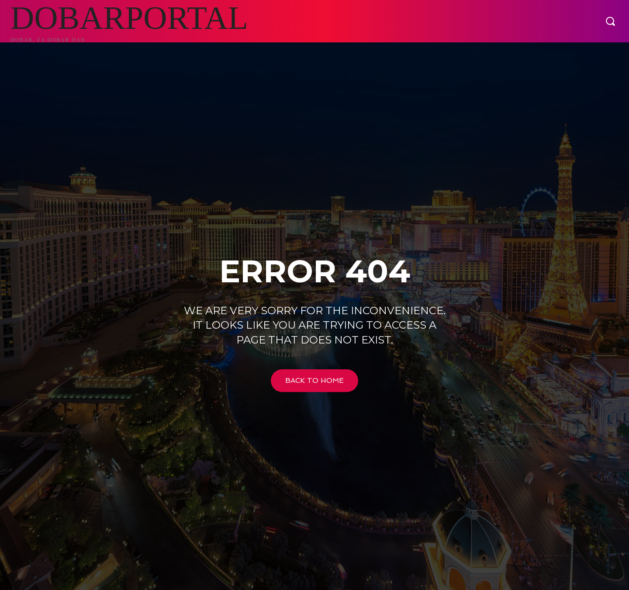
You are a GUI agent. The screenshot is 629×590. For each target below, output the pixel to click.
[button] (610, 21)
